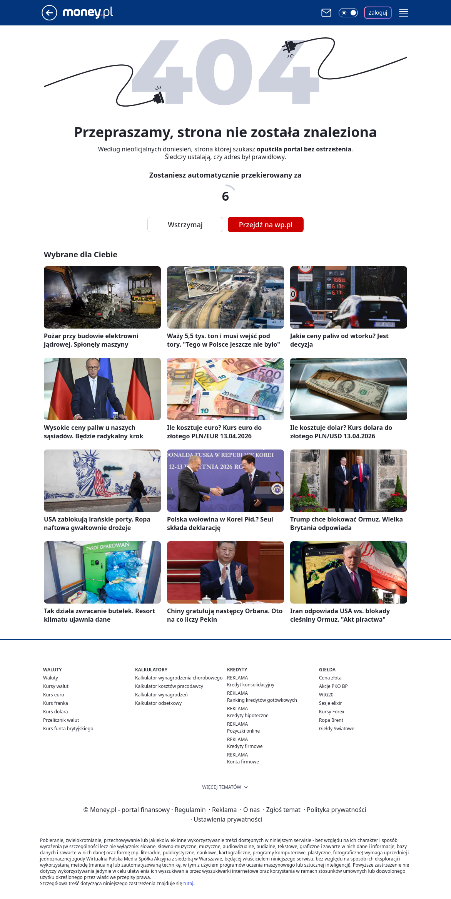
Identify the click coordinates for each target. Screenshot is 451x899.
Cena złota (330, 677)
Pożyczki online (243, 731)
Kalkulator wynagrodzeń (161, 694)
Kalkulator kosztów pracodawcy (169, 686)
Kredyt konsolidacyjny (250, 684)
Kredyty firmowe (245, 746)
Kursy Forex (331, 711)
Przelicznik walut (61, 720)
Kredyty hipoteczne (248, 715)
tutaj (188, 883)
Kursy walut (55, 686)
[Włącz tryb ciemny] (348, 12)
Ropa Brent (331, 720)
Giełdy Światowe (336, 728)
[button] (404, 13)
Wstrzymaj (185, 224)
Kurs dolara (55, 711)
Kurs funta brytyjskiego (68, 728)
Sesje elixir (330, 703)
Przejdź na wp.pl (266, 224)
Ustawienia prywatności (226, 819)
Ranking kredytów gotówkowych (262, 700)
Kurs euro (53, 694)
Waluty (50, 677)
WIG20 (326, 694)
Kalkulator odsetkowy (158, 703)
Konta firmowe (243, 761)
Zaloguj (378, 12)
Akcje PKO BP (333, 686)
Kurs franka (55, 703)
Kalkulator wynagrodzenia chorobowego (178, 677)
